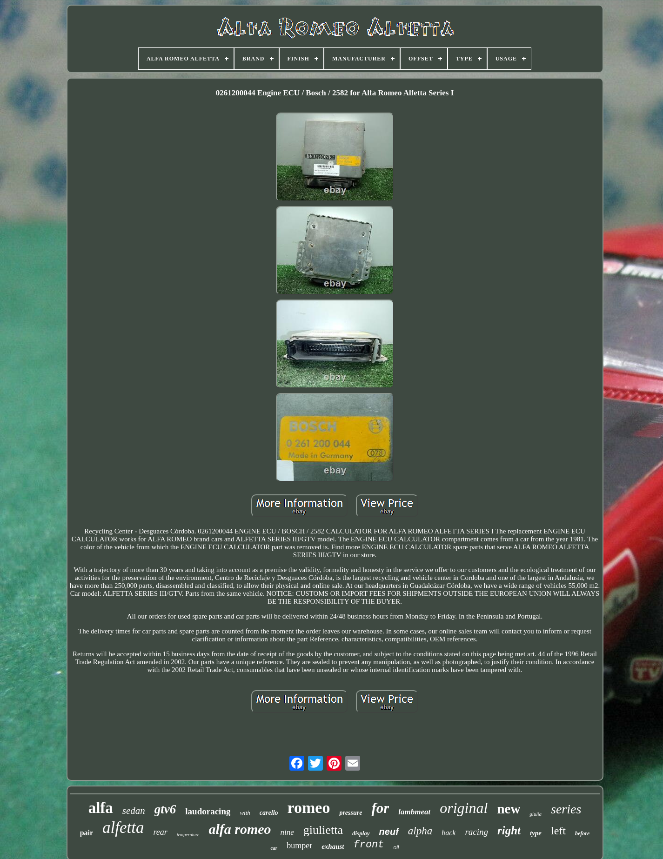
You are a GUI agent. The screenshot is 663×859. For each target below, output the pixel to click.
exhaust (332, 846)
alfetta (123, 828)
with (245, 812)
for (380, 808)
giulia (535, 814)
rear (160, 832)
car (273, 848)
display (361, 833)
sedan (133, 810)
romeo (309, 807)
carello (269, 812)
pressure (350, 812)
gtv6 (165, 809)
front (368, 845)
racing (476, 832)
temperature (188, 834)
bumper (299, 845)
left (558, 831)
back (448, 833)
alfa (100, 807)
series (566, 809)
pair (86, 833)
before (582, 833)
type (536, 833)
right (509, 830)
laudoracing (207, 811)
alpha (420, 831)
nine (287, 832)
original (464, 807)
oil (396, 847)
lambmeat (414, 811)
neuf (389, 831)
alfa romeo (239, 829)
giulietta (323, 830)
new (508, 808)
